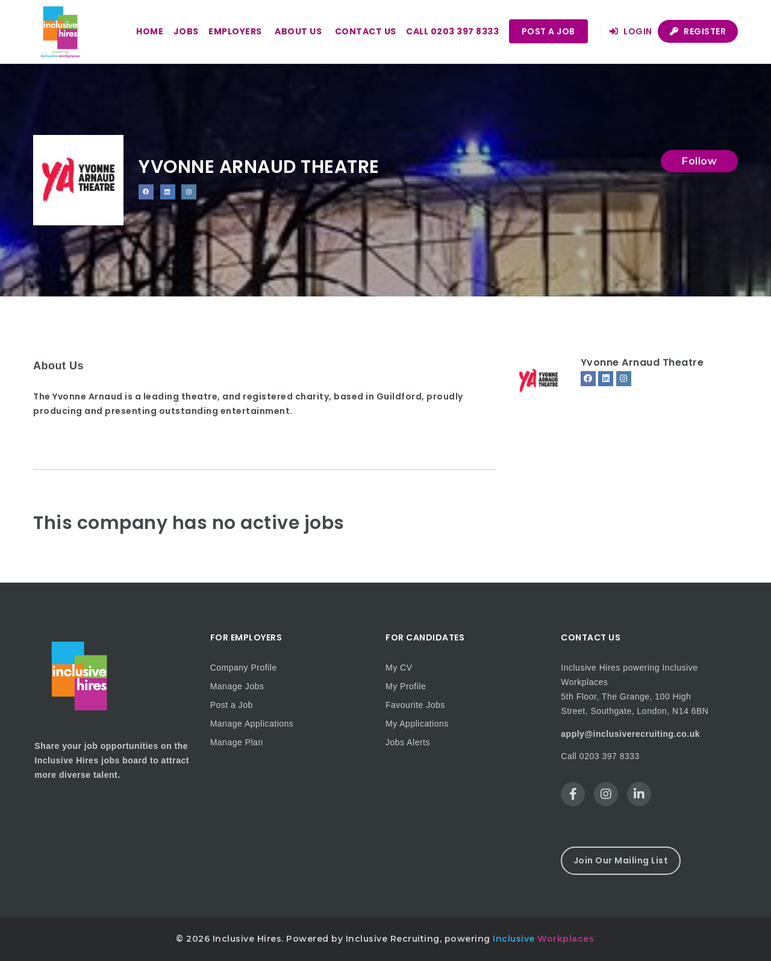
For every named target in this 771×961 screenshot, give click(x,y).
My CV (399, 667)
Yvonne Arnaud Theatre (642, 362)
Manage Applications (252, 723)
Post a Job (548, 31)
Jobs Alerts (408, 742)
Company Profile (243, 667)
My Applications (417, 723)
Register (698, 31)
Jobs (186, 31)
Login (631, 31)
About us (298, 31)
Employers (235, 31)
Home (149, 31)
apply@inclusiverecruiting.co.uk (630, 734)
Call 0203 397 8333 (452, 31)
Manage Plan (236, 742)
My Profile (406, 686)
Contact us (365, 31)
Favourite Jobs (415, 705)
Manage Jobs (237, 686)
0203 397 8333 (609, 756)
